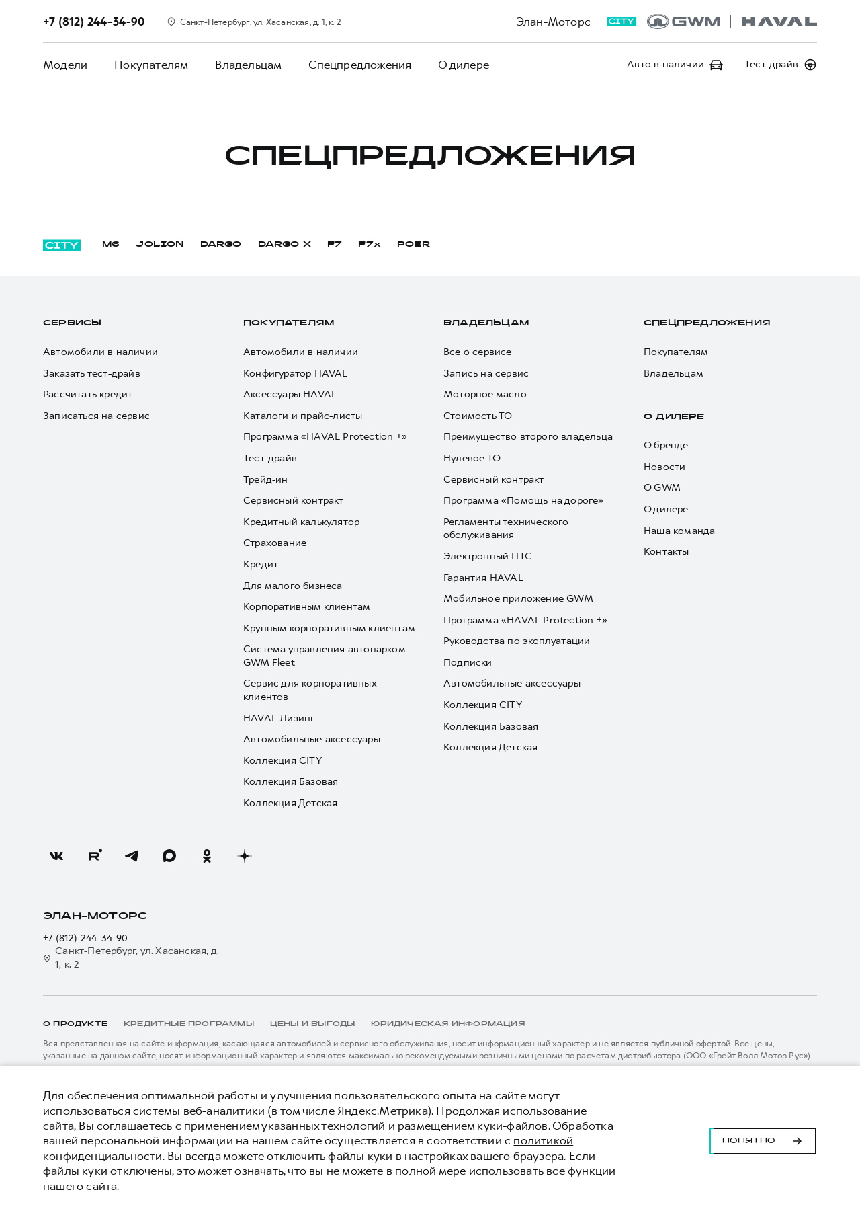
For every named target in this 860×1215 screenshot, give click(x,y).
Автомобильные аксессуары (311, 739)
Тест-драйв (270, 458)
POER (414, 244)
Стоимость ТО (477, 415)
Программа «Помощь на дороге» (523, 500)
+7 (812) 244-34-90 (85, 938)
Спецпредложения (359, 64)
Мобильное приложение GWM (518, 598)
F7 (334, 244)
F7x (369, 244)
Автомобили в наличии (100, 352)
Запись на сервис (486, 373)
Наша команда (679, 530)
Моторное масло (485, 394)
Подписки (467, 662)
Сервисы (72, 323)
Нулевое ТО (472, 458)
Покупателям (151, 64)
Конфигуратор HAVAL (295, 373)
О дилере (463, 64)
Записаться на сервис (96, 415)
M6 (111, 244)
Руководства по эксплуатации (516, 641)
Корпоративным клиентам (306, 606)
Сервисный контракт (293, 500)
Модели (65, 64)
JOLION (159, 244)
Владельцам (248, 64)
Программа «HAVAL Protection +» (325, 436)
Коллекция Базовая (290, 781)
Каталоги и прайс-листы (302, 415)
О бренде (666, 445)
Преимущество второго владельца (528, 436)
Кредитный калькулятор (301, 522)
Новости (664, 467)
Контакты (666, 551)
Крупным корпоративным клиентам (329, 628)
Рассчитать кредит (87, 394)
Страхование (274, 543)
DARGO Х (284, 244)
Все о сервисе (477, 352)
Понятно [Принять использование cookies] (763, 1141)
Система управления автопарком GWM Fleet (324, 656)
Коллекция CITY (282, 760)
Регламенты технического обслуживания (506, 529)
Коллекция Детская (290, 803)
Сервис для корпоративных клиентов (309, 690)
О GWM (662, 487)
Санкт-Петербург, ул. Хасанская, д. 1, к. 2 (131, 958)
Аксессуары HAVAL (290, 394)
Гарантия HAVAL (483, 578)
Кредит (260, 564)
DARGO (221, 244)
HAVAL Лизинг (278, 718)
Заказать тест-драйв (91, 373)
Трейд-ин (265, 479)
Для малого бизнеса (293, 586)
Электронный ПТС (487, 556)
